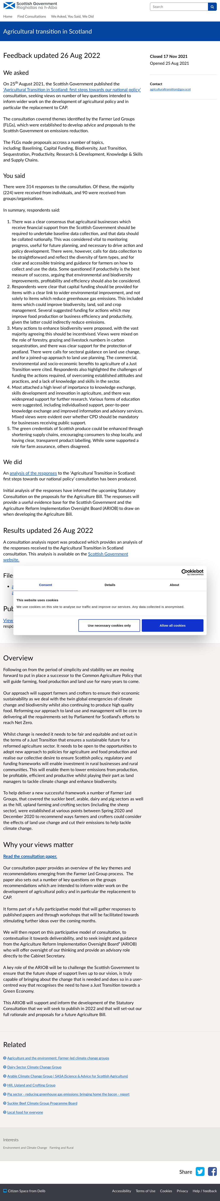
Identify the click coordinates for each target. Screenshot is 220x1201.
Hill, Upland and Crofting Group (29, 1085)
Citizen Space (18, 1191)
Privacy (182, 1191)
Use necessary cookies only (109, 625)
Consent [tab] (45, 584)
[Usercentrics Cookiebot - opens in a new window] (184, 572)
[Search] (212, 7)
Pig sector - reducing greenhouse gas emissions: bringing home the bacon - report (66, 1094)
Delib (41, 1191)
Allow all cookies (173, 625)
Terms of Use (145, 1191)
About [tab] (174, 584)
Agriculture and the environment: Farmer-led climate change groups (56, 1058)
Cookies (166, 1191)
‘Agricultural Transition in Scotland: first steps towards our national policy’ (72, 89)
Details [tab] (110, 584)
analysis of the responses (33, 472)
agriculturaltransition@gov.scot (170, 89)
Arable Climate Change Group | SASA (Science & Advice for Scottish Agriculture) (65, 1076)
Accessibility (121, 1191)
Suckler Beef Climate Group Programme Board (40, 1103)
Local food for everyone (23, 1112)
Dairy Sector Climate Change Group (32, 1067)
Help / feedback (205, 1191)
